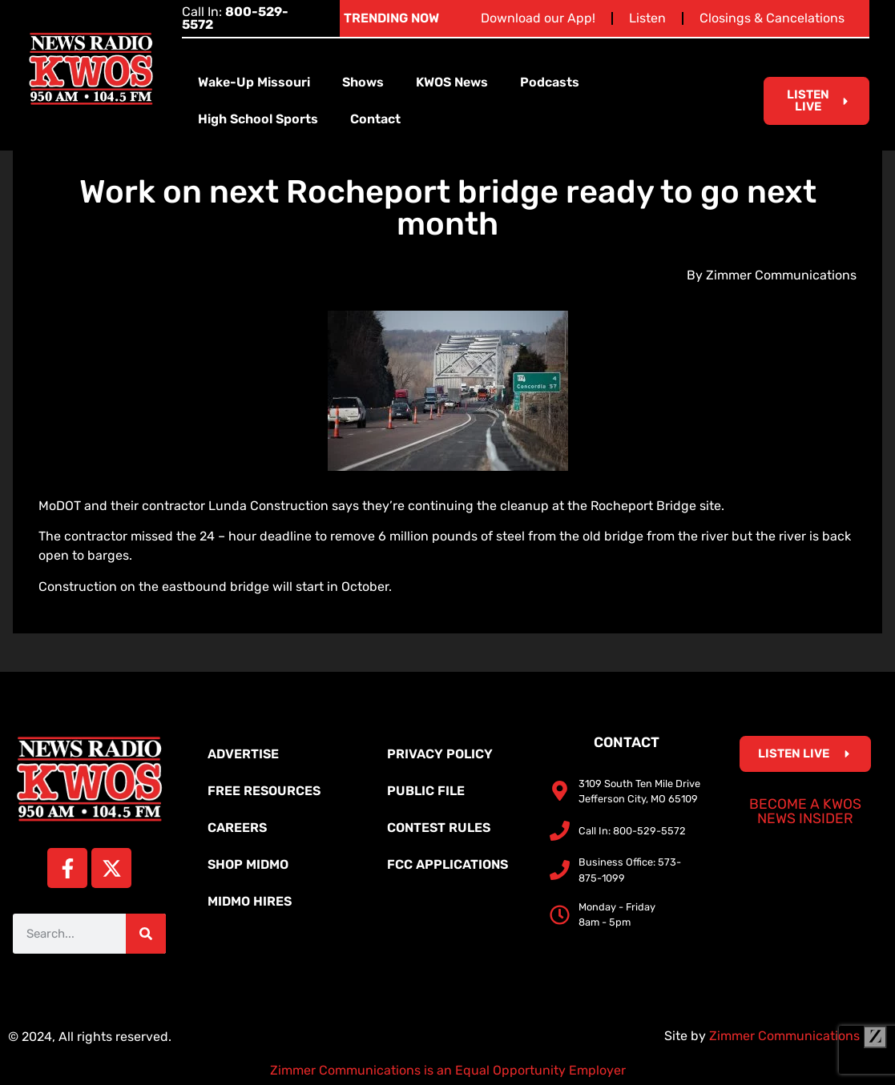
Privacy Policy (440, 754)
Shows (363, 82)
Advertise (243, 754)
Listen (647, 18)
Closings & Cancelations (772, 18)
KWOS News (452, 82)
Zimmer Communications (798, 1035)
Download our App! (538, 18)
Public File (426, 790)
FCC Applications (447, 864)
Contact (375, 119)
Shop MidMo (248, 864)
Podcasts (549, 82)
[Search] (146, 934)
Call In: (235, 18)
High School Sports (258, 119)
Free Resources (264, 790)
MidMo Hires (250, 901)
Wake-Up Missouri (254, 82)
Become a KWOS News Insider (805, 811)
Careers (237, 827)
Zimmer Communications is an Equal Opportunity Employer (448, 1070)
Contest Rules (438, 827)
